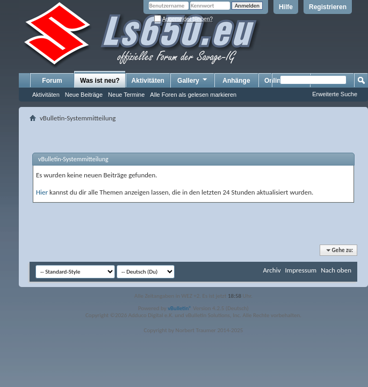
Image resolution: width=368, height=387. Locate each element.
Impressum (300, 270)
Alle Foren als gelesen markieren (193, 94)
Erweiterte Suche (334, 94)
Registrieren (328, 7)
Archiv (271, 270)
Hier (42, 192)
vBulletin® (180, 308)
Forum (52, 80)
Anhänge (236, 80)
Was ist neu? (100, 80)
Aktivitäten (46, 94)
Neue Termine (126, 94)
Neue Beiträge (84, 94)
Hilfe (286, 7)
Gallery (192, 80)
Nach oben (336, 270)
